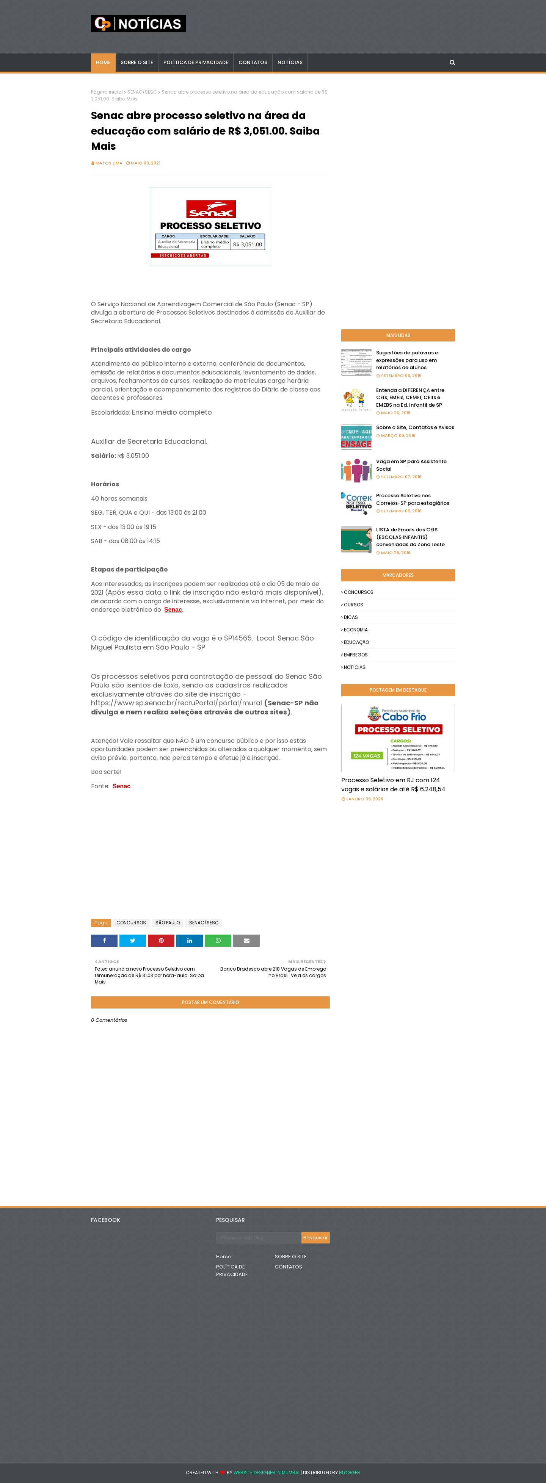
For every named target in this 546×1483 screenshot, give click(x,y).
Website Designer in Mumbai (267, 1472)
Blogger (349, 1472)
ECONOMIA (356, 629)
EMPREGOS (356, 654)
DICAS (351, 617)
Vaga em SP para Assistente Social (411, 465)
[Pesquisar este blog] (258, 1237)
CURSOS (353, 604)
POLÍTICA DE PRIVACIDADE (232, 1270)
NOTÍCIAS (355, 667)
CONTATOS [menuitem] (252, 62)
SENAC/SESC (142, 92)
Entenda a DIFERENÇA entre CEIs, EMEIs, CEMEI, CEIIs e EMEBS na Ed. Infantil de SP (410, 398)
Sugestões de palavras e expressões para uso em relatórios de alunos (407, 360)
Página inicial (107, 92)
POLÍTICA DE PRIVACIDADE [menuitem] (195, 62)
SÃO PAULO (167, 922)
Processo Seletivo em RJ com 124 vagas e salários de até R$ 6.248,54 (393, 785)
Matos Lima (109, 163)
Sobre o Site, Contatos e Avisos (415, 427)
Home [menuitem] (103, 62)
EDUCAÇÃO (356, 642)
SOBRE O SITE (291, 1256)
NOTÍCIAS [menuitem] (290, 62)
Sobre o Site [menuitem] (137, 62)
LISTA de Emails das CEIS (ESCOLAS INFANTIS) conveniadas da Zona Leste (410, 537)
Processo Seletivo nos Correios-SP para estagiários (412, 499)
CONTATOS (288, 1266)
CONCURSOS (131, 922)
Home (223, 1256)
